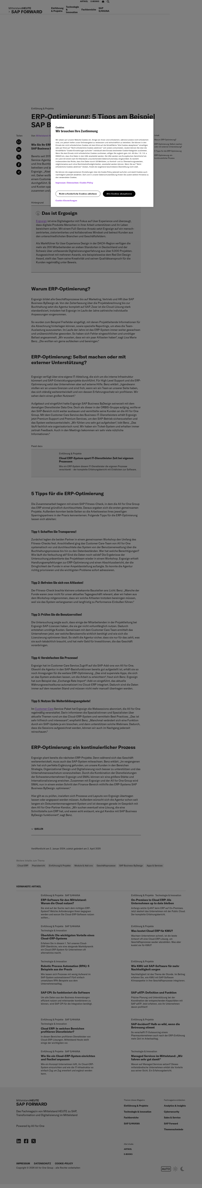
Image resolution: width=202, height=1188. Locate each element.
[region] (102, 163)
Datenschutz (73, 183)
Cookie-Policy (86, 183)
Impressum (61, 183)
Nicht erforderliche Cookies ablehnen (78, 194)
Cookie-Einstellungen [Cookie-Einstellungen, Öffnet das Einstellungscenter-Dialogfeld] (66, 200)
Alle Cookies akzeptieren (119, 194)
